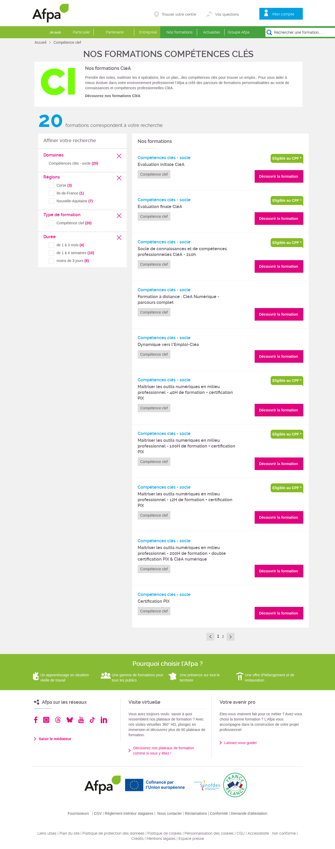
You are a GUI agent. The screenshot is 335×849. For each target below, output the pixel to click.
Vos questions (227, 14)
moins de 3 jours (73, 261)
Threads (58, 720)
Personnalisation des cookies (209, 833)
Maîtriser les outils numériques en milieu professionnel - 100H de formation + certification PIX (186, 446)
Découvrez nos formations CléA (113, 96)
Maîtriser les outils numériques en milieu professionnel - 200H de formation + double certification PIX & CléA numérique (182, 553)
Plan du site (69, 833)
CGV (98, 813)
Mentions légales (161, 838)
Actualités (211, 32)
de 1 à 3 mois (70, 245)
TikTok (92, 720)
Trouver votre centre (179, 14)
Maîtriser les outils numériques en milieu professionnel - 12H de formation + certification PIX (185, 499)
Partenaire (115, 32)
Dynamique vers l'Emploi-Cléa (168, 344)
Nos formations (179, 32)
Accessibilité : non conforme (272, 833)
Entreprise (148, 32)
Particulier (81, 32)
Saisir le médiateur (55, 739)
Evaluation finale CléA (160, 206)
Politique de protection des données (113, 833)
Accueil (41, 42)
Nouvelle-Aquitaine (75, 201)
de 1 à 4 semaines (75, 253)
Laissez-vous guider (240, 743)
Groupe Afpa (238, 32)
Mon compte (283, 14)
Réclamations (196, 813)
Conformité (219, 813)
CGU (241, 833)
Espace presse (191, 838)
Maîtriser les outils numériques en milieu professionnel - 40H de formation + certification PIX (185, 392)
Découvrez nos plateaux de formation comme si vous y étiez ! (163, 750)
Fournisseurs (78, 813)
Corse (64, 185)
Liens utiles (47, 833)
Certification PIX (154, 601)
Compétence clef (74, 223)
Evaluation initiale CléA (161, 164)
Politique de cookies (164, 833)
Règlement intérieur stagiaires (129, 813)
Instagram (46, 720)
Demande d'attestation (249, 813)
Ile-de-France (70, 193)
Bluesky (69, 720)
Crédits (137, 838)
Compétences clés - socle (73, 163)
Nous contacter (169, 813)
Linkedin (104, 720)
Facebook (36, 720)
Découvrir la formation (278, 176)
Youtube (81, 720)
